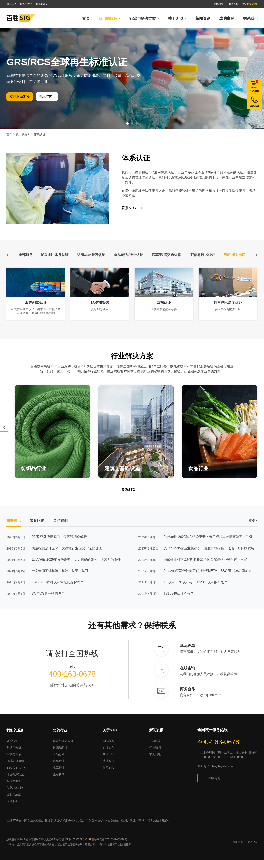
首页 (86, 18)
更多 (252, 520)
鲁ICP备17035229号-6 (74, 839)
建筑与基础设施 (63, 740)
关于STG (175, 18)
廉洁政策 (252, 842)
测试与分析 (13, 747)
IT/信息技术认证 (202, 255)
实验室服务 (13, 781)
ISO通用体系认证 (55, 255)
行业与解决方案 (142, 18)
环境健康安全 (15, 774)
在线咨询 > (47, 96)
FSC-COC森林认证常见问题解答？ (58, 582)
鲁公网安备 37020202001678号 (107, 839)
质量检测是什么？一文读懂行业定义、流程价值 (67, 548)
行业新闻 (155, 747)
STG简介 (109, 740)
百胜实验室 (26, 3)
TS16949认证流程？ (178, 593)
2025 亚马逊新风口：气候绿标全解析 (59, 537)
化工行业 (59, 767)
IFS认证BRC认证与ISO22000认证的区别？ (195, 582)
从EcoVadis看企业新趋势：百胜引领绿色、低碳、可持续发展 (208, 548)
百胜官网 (11, 3)
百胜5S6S (41, 3)
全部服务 (26, 255)
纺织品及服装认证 (91, 255)
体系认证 (12, 740)
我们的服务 (108, 18)
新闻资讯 (202, 18)
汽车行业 (59, 761)
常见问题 (155, 754)
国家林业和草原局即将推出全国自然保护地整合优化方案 (205, 559)
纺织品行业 (60, 747)
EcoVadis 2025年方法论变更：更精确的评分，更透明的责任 (76, 559)
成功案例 (226, 18)
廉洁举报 (233, 3)
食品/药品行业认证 (128, 255)
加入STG (109, 754)
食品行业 (59, 754)
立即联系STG (20, 96)
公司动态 (155, 740)
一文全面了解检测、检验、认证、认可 (60, 571)
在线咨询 (187, 668)
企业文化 (108, 747)
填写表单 (187, 646)
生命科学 (59, 774)
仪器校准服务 (15, 787)
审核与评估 (13, 754)
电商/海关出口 (234, 255)
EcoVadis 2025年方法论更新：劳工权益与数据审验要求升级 (207, 537)
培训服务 (12, 801)
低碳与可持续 (15, 761)
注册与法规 (13, 794)
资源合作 (219, 3)
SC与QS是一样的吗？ (48, 593)
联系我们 (250, 18)
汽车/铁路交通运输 (166, 255)
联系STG (129, 208)
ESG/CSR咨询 (16, 767)
